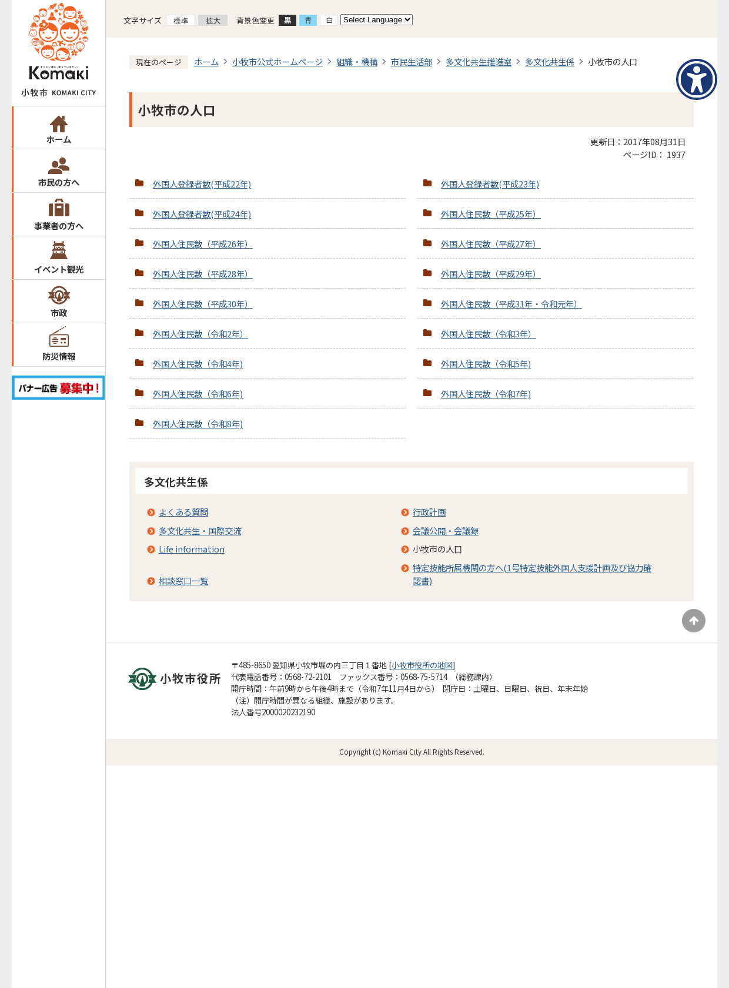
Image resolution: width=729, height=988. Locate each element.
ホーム (58, 139)
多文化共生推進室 (478, 61)
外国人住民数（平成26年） (203, 243)
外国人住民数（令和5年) (486, 363)
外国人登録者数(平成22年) (202, 183)
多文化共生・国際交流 (200, 530)
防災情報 (58, 356)
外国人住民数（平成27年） (491, 243)
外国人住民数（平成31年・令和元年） (511, 303)
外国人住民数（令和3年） (488, 333)
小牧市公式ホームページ (277, 61)
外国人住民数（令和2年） (200, 333)
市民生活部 (411, 61)
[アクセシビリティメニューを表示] (696, 79)
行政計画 (429, 511)
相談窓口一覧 (183, 580)
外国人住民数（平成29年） (491, 273)
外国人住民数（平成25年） (491, 213)
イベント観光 (58, 269)
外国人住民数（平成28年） (203, 273)
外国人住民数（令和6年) (198, 393)
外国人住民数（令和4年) (198, 363)
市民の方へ (58, 182)
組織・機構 (356, 61)
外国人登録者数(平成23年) (490, 183)
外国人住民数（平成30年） (203, 303)
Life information (192, 548)
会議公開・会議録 (446, 530)
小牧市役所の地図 (422, 665)
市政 (59, 312)
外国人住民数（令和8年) (198, 423)
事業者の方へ (58, 225)
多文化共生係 (549, 61)
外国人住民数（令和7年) (486, 393)
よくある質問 (183, 511)
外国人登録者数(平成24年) (202, 213)
